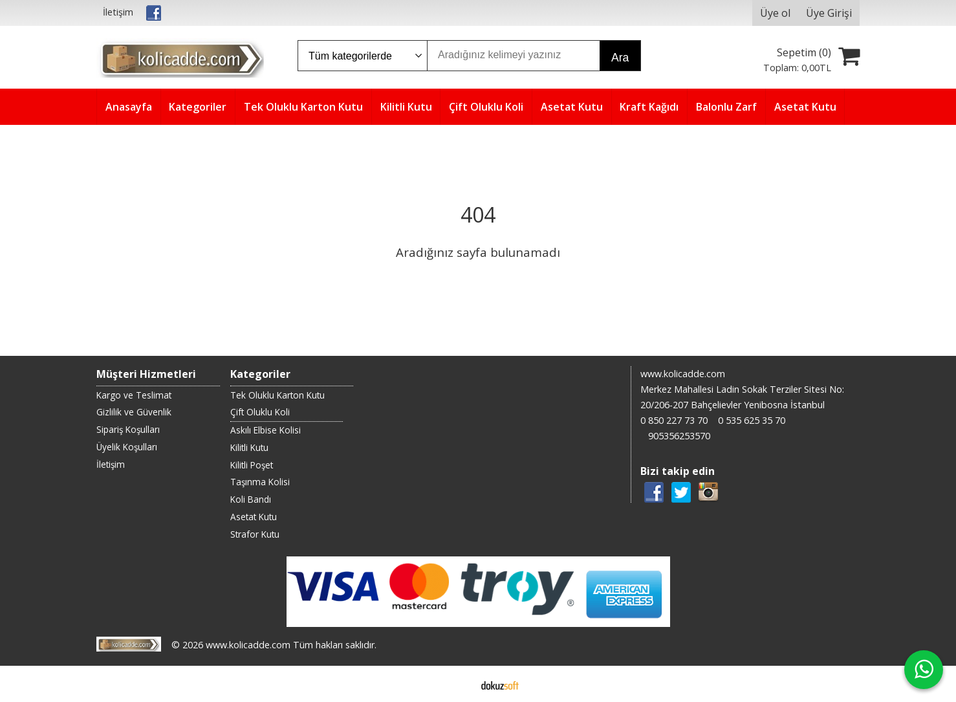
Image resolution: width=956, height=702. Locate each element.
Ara (620, 57)
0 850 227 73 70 (674, 420)
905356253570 (679, 436)
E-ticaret (457, 684)
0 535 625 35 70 (751, 420)
